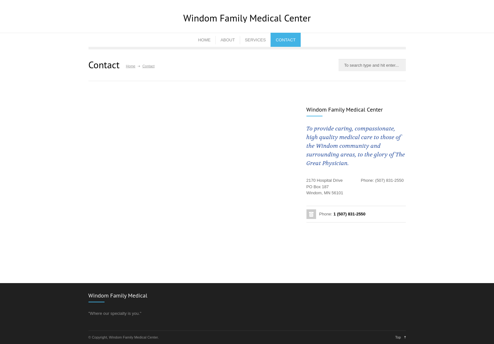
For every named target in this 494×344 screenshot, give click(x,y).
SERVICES (255, 40)
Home (130, 66)
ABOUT (228, 40)
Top (398, 337)
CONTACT (286, 40)
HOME (204, 40)
